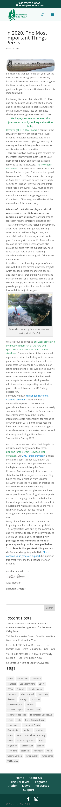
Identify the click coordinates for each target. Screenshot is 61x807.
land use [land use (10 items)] (28, 730)
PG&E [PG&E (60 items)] (10, 740)
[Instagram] (36, 799)
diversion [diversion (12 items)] (11, 699)
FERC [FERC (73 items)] (19, 720)
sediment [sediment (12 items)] (25, 750)
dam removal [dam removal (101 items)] (27, 694)
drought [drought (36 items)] (24, 699)
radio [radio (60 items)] (41, 740)
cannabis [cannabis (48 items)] (11, 683)
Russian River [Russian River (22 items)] (27, 745)
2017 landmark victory (33, 455)
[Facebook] (28, 799)
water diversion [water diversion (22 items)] (14, 756)
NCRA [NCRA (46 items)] (10, 735)
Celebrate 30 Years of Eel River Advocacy (27, 662)
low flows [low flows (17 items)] (40, 730)
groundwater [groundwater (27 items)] (13, 725)
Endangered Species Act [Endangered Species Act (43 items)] (41, 714)
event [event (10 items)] (10, 720)
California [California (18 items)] (36, 678)
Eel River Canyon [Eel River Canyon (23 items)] (15, 709)
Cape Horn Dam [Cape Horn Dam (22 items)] (27, 683)
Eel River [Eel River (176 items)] (30, 704)
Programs (40, 782)
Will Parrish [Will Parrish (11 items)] (12, 761)
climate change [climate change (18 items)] (35, 689)
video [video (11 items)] (49, 750)
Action (13, 786)
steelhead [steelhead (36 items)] (38, 750)
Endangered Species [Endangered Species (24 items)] (16, 714)
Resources (41, 786)
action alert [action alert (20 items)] (22, 678)
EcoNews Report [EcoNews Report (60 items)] (15, 704)
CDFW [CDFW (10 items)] (41, 683)
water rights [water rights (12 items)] (47, 756)
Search (49, 607)
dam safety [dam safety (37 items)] (43, 694)
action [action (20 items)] (10, 678)
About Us (35, 778)
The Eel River (19, 782)
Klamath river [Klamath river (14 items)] (13, 730)
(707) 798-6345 (31, 3)
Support (28, 790)
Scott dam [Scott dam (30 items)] (12, 750)
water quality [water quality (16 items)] (32, 756)
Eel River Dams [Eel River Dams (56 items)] (33, 709)
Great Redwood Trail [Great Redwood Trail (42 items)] (34, 720)
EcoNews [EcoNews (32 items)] (36, 699)
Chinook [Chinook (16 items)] (20, 689)
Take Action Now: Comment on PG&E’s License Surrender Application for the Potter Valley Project (29, 627)
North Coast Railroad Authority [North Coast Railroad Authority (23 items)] (31, 735)
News (26, 786)
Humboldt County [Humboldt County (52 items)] (32, 725)
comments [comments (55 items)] (12, 694)
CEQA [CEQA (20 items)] (10, 689)
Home (20, 778)
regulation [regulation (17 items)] (12, 745)
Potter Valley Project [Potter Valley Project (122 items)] (26, 740)
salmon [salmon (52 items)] (40, 745)
